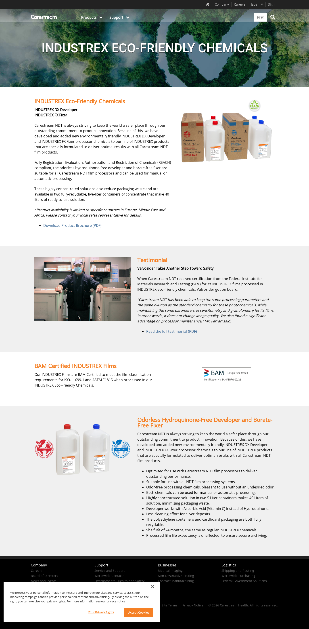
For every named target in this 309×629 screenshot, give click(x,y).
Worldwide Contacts (109, 576)
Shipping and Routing (237, 570)
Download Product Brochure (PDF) (72, 225)
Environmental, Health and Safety (119, 581)
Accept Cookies (138, 612)
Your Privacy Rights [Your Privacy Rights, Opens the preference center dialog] (101, 612)
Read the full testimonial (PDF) (171, 331)
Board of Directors (44, 576)
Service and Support (109, 570)
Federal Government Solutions (244, 581)
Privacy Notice (192, 605)
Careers (240, 4)
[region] (82, 602)
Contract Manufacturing (176, 581)
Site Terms (169, 605)
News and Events (43, 581)
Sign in (273, 4)
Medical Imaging (170, 570)
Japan (257, 4)
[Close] (153, 586)
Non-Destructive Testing (176, 576)
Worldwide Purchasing (238, 576)
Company (222, 4)
